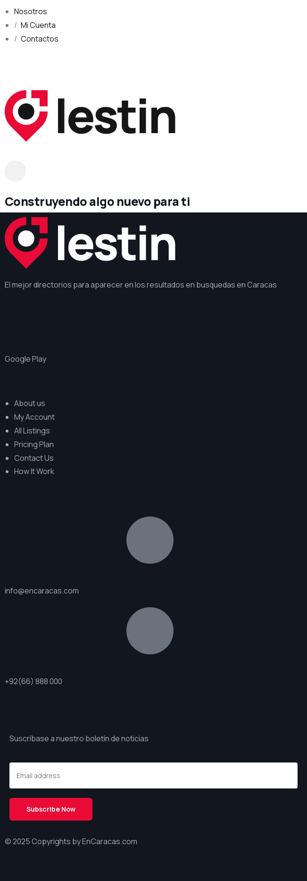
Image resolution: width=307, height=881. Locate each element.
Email (19, 577)
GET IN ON (31, 345)
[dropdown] (15, 171)
